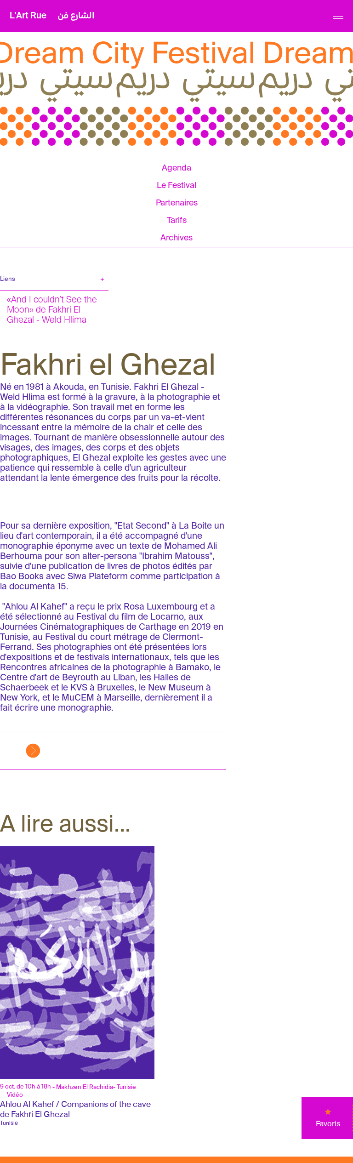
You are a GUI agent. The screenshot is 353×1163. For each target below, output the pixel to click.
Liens (7, 279)
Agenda (176, 168)
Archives (176, 238)
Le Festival (176, 186)
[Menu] (338, 16)
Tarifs (177, 221)
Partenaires (177, 203)
